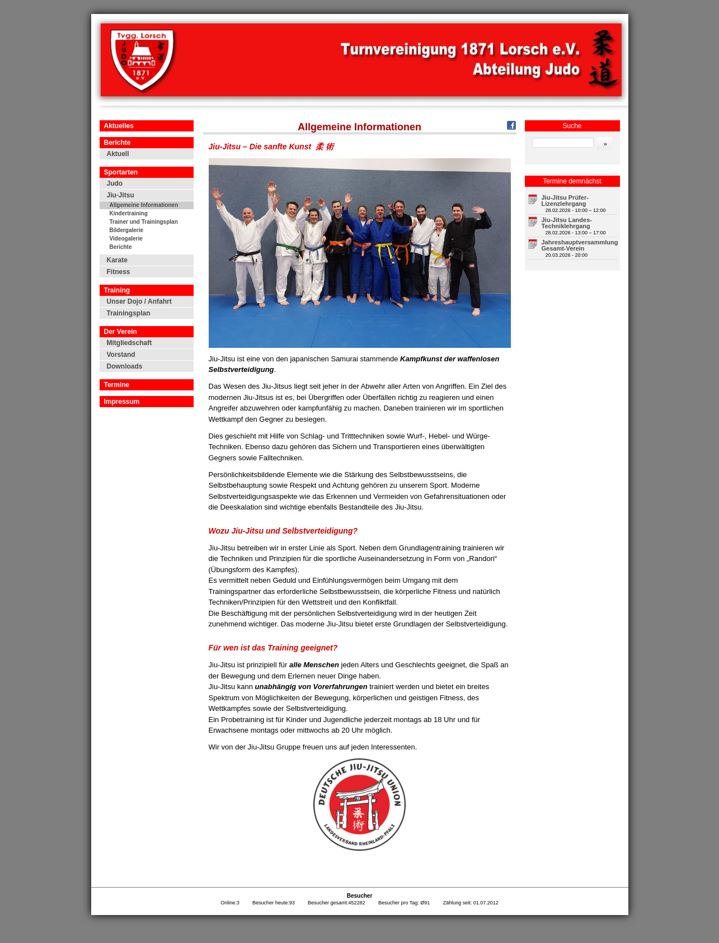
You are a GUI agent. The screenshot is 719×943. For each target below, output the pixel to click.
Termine (117, 385)
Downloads (125, 366)
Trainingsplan (129, 313)
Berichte (117, 143)
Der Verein (120, 332)
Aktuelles (119, 126)
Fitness (118, 272)
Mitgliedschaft (129, 343)
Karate (117, 260)
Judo (115, 183)
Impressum (122, 402)
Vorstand (121, 355)
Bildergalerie (127, 230)
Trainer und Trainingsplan (144, 222)
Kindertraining (129, 213)
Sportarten (121, 172)
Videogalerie (126, 238)
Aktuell (118, 154)
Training (117, 290)
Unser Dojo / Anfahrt (139, 301)
